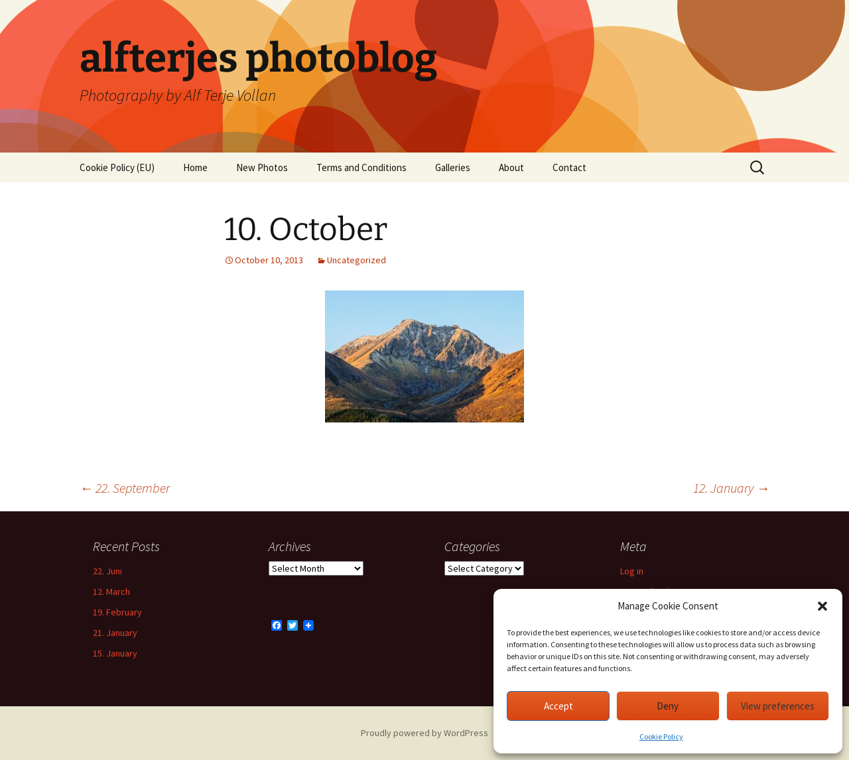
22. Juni (107, 571)
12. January (731, 487)
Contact (569, 167)
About (511, 167)
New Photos (262, 167)
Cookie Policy (661, 736)
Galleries (452, 167)
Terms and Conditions (361, 167)
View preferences (778, 706)
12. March (111, 592)
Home (195, 167)
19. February (117, 612)
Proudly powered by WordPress (424, 733)
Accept (558, 706)
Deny (668, 706)
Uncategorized (356, 260)
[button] (822, 606)
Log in (631, 571)
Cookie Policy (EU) (117, 167)
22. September (125, 487)
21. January (115, 633)
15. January (115, 653)
